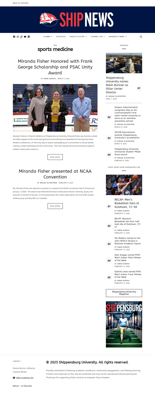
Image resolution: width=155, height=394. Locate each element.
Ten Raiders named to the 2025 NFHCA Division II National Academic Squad (127, 241)
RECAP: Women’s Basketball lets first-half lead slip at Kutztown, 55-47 (128, 222)
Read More (55, 157)
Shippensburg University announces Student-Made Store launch (127, 152)
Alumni (48, 37)
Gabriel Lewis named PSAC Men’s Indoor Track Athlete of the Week (128, 274)
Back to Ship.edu (20, 3)
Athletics (61, 37)
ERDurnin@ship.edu (24, 377)
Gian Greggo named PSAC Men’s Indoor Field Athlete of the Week (128, 258)
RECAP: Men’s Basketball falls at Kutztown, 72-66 (127, 203)
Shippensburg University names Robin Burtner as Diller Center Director (117, 85)
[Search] (141, 37)
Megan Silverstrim (48, 183)
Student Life (98, 37)
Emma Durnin (50, 78)
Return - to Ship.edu (22, 385)
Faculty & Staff (78, 37)
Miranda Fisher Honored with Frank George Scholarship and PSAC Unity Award (55, 67)
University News (117, 37)
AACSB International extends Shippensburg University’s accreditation (127, 135)
